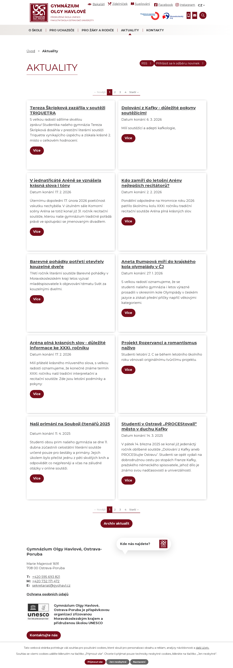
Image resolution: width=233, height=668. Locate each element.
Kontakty (155, 30)
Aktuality (130, 30)
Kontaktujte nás (50, 636)
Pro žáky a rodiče (98, 30)
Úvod (31, 51)
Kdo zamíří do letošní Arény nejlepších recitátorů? (151, 183)
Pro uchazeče (62, 30)
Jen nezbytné (118, 661)
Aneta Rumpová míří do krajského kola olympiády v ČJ (158, 264)
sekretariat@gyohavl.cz (51, 586)
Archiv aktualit (116, 524)
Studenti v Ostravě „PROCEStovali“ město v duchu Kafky (159, 426)
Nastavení (141, 661)
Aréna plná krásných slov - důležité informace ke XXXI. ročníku (68, 345)
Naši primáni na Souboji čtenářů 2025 (70, 423)
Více (38, 150)
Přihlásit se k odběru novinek (176, 65)
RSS (136, 65)
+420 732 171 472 (46, 581)
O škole (35, 30)
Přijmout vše (93, 661)
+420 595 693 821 (46, 577)
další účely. (202, 647)
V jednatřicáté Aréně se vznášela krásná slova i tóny (65, 183)
